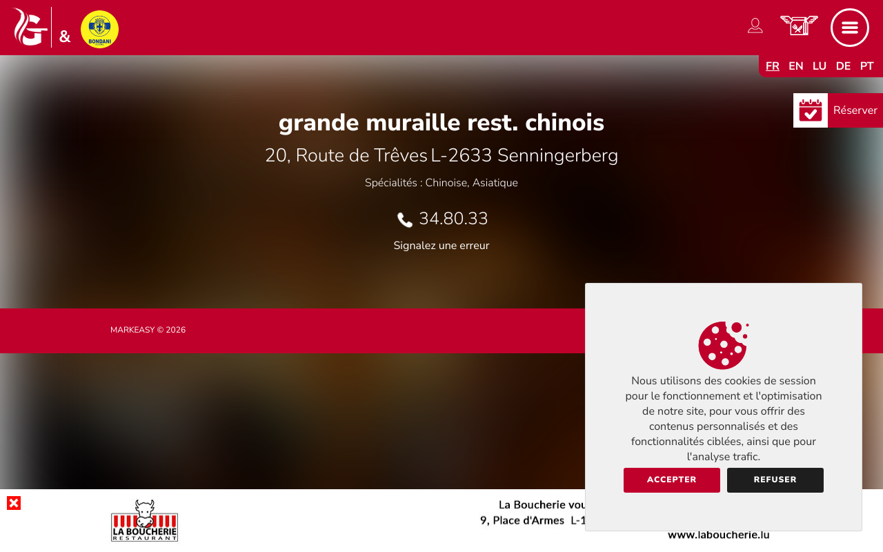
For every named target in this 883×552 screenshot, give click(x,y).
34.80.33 (453, 218)
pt (867, 66)
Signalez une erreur (442, 245)
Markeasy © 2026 (148, 330)
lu (819, 66)
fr (773, 66)
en (796, 66)
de (843, 66)
